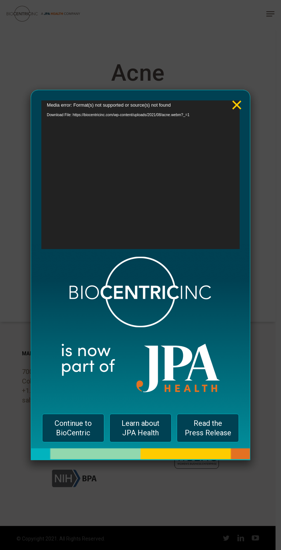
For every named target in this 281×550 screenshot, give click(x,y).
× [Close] (237, 99)
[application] (140, 174)
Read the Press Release (208, 428)
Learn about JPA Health (140, 428)
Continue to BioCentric (73, 428)
